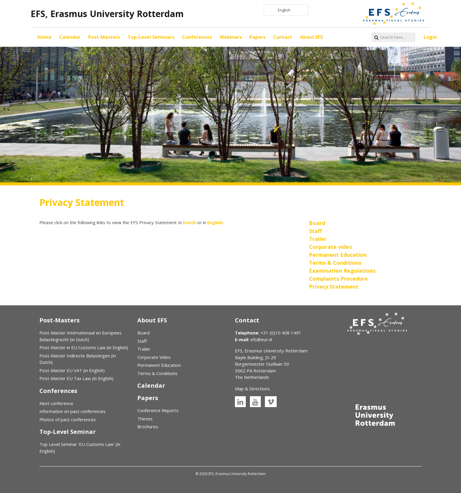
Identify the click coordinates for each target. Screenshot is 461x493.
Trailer (144, 349)
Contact (282, 37)
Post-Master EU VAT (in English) (72, 370)
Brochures (147, 426)
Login (430, 37)
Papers (257, 37)
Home (44, 37)
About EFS (311, 37)
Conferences (197, 37)
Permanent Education (159, 365)
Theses (145, 419)
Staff (142, 341)
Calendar (70, 37)
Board (143, 333)
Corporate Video (154, 357)
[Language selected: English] (286, 10)
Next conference (56, 403)
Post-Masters (104, 37)
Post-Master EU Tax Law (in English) (76, 378)
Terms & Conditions (157, 373)
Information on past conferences (72, 411)
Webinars (231, 37)
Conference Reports (157, 410)
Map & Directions (252, 389)
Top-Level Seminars (151, 37)
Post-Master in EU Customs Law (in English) (83, 347)
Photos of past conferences (67, 419)
